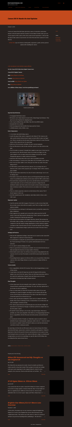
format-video (58, 39)
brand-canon (58, 37)
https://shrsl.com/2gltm (21, 81)
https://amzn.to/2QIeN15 (18, 78)
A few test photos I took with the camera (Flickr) (19, 66)
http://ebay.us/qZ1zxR (16, 84)
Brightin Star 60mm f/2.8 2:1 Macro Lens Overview (24, 404)
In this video (12, 42)
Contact (29, 7)
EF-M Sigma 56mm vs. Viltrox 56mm (22, 381)
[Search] (59, 3)
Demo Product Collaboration (19, 7)
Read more (43, 374)
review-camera (58, 40)
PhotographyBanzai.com (15, 3)
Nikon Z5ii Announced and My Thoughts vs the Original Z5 (25, 358)
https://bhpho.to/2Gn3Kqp (17, 75)
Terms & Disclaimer (45, 7)
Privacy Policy (36, 7)
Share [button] (57, 31)
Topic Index (10, 7)
